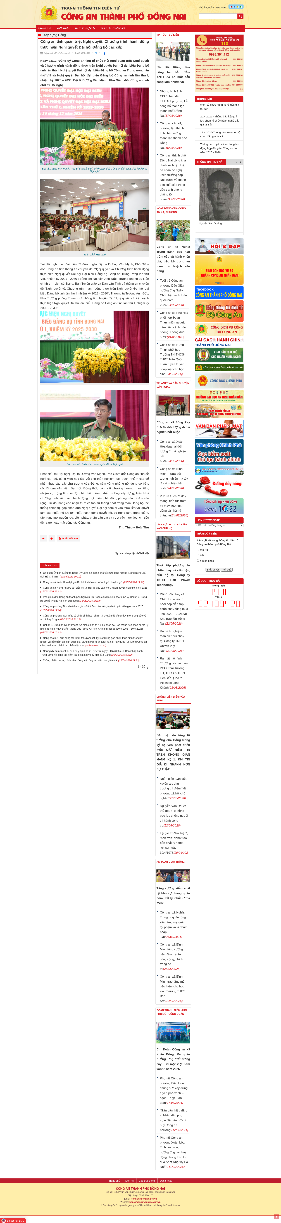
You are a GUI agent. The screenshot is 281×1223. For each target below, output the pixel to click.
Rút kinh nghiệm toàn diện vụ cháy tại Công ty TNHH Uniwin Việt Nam (172, 641)
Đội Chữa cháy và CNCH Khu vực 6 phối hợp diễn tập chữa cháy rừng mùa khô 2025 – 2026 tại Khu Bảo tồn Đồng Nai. (174, 609)
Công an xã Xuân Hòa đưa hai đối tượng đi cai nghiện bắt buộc (173, 451)
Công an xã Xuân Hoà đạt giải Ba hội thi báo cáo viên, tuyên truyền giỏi (93, 582)
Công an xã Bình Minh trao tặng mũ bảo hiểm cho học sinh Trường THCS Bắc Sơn (172, 989)
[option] (219, 198)
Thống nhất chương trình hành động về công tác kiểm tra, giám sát (91, 660)
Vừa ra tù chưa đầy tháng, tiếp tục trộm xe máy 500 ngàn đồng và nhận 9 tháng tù (174, 505)
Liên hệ (129, 1180)
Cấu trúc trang (147, 1180)
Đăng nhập (166, 1180)
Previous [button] (236, 162)
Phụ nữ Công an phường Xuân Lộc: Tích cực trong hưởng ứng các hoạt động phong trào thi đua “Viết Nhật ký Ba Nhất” (174, 1152)
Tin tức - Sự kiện (85, 28)
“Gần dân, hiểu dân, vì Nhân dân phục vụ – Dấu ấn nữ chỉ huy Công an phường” (174, 1120)
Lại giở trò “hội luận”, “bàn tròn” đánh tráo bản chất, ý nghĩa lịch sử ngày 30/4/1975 (174, 843)
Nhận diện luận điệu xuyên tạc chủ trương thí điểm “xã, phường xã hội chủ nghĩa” (173, 788)
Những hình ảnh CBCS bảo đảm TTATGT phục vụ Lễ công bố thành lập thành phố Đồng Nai (174, 103)
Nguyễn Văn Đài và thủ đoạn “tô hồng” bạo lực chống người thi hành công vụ (174, 815)
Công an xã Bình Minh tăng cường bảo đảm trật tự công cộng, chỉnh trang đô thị (171, 957)
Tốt (202, 555)
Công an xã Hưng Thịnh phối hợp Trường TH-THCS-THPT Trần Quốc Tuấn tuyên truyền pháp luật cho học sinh (172, 359)
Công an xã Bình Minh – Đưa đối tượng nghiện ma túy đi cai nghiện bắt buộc (174, 478)
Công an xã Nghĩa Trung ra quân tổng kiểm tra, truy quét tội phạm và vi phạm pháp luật (173, 925)
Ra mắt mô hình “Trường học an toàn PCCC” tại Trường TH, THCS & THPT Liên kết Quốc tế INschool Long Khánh (174, 673)
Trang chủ (45, 28)
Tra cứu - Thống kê (113, 28)
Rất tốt (204, 550)
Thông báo (204, 99)
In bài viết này (68, 538)
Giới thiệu (63, 28)
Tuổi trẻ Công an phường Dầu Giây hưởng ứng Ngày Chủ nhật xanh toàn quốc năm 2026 (173, 293)
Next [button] (240, 162)
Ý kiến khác (207, 560)
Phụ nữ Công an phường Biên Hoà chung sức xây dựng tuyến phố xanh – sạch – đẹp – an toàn (173, 1090)
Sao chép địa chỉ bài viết (132, 553)
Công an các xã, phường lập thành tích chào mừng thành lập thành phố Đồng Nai (173, 135)
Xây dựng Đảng (54, 35)
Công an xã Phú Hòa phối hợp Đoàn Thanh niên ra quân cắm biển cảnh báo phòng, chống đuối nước (174, 325)
